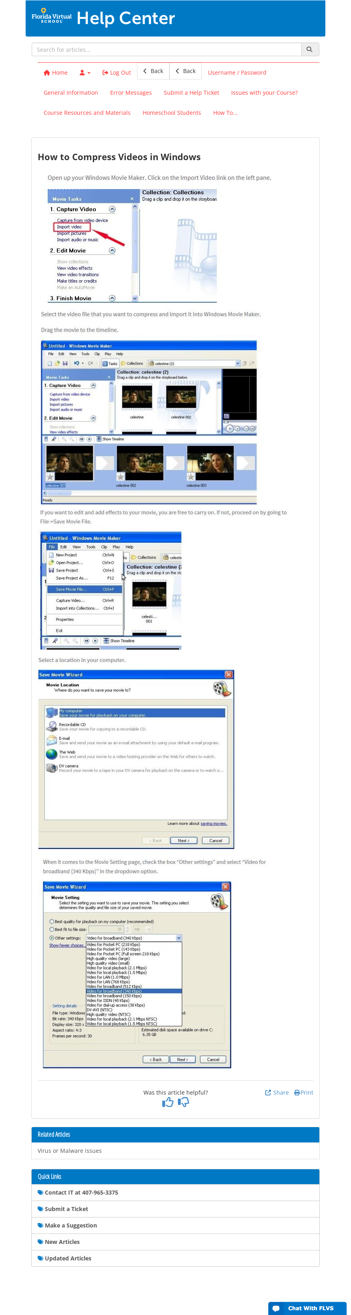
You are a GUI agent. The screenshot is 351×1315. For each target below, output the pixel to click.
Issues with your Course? (264, 92)
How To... (225, 112)
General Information (71, 92)
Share (276, 1092)
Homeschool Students (172, 112)
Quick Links (49, 1177)
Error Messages (131, 92)
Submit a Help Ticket (191, 92)
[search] (167, 49)
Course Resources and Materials (87, 112)
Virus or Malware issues (70, 1150)
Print (304, 1092)
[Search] (310, 49)
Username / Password (237, 72)
